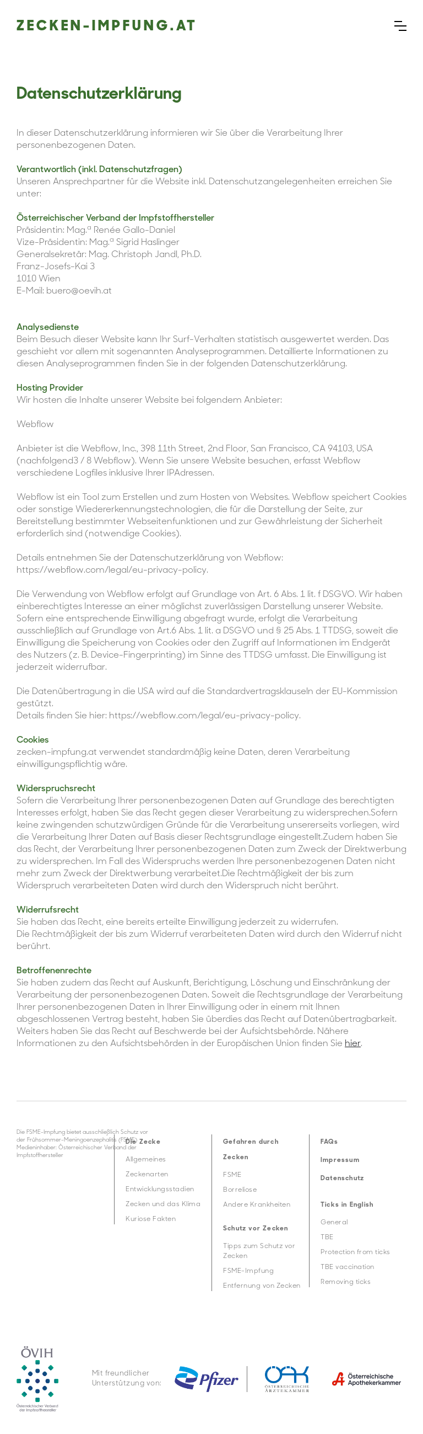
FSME (232, 1175)
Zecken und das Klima (163, 1204)
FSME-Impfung (248, 1271)
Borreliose (240, 1190)
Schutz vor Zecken (255, 1228)
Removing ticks (346, 1282)
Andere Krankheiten (256, 1205)
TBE (327, 1237)
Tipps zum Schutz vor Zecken (259, 1251)
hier (353, 1043)
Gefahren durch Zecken (251, 1150)
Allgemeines (146, 1159)
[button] (400, 26)
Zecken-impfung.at (107, 26)
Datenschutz (342, 1178)
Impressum (340, 1160)
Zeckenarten (147, 1174)
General (334, 1222)
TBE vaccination (348, 1267)
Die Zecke (143, 1142)
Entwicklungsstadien (160, 1189)
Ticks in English (347, 1205)
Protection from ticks (356, 1252)
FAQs (329, 1142)
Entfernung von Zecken (262, 1286)
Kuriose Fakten (151, 1219)
